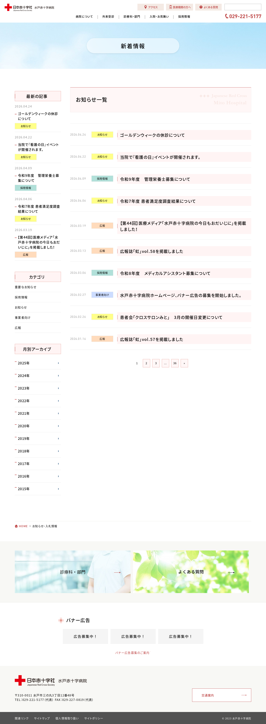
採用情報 (184, 16)
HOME (23, 526)
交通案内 (208, 695)
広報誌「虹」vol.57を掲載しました (151, 339)
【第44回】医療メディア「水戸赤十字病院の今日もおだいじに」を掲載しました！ (39, 242)
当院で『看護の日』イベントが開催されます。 (160, 157)
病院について (84, 16)
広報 (102, 225)
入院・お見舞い (159, 16)
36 (175, 363)
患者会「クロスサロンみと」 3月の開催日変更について (171, 317)
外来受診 (108, 16)
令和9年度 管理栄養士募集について (155, 179)
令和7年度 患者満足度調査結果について (158, 201)
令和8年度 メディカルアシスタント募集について (165, 273)
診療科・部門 (132, 16)
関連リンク (21, 718)
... (165, 363)
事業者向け (102, 295)
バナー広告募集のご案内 (129, 652)
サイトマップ (42, 718)
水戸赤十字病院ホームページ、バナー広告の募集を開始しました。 (180, 295)
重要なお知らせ (25, 287)
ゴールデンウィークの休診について (152, 135)
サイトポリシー (93, 718)
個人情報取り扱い (67, 718)
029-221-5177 (245, 16)
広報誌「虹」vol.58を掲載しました (151, 251)
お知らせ (102, 134)
